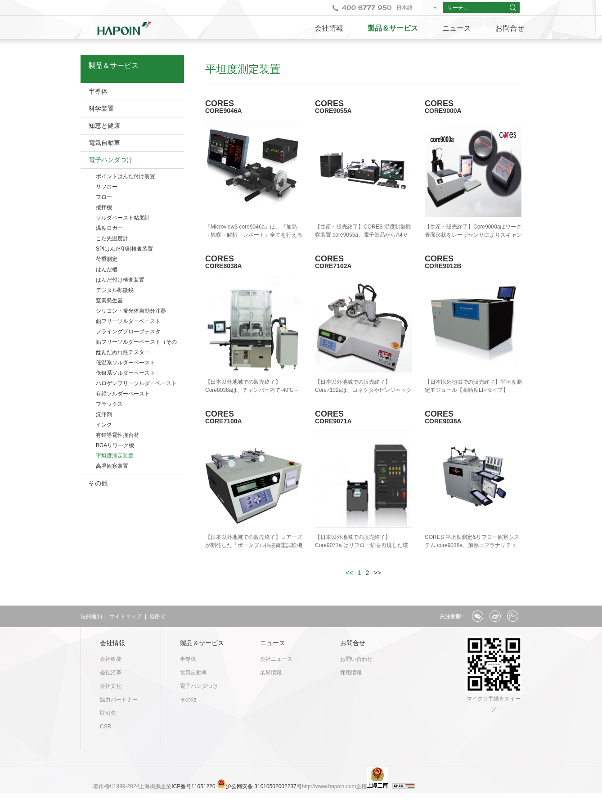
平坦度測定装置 (115, 456)
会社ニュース (276, 659)
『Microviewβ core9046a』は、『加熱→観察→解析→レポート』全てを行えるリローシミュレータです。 (253, 235)
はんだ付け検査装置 (120, 280)
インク (104, 425)
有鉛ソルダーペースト (123, 394)
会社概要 (110, 659)
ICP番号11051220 (194, 786)
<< (349, 572)
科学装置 (101, 108)
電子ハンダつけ (111, 159)
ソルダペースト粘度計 (123, 218)
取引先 (108, 713)
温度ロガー (109, 228)
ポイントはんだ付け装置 (125, 176)
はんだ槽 (106, 269)
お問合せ (509, 28)
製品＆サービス (393, 28)
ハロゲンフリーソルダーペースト (136, 383)
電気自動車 (104, 142)
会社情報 (328, 28)
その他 (98, 483)
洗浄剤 (104, 414)
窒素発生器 (109, 300)
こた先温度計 (112, 238)
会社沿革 (110, 672)
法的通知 (91, 616)
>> (377, 572)
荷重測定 (106, 259)
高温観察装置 (112, 466)
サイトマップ (125, 616)
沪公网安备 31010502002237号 (264, 786)
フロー (104, 197)
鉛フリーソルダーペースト (128, 321)
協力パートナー (119, 699)
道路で (157, 616)
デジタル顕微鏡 (115, 290)
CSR (105, 726)
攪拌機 (104, 207)
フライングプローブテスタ (128, 331)
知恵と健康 (104, 125)
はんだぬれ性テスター (123, 352)
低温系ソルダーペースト (125, 362)
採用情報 (351, 672)
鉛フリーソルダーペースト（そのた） (136, 343)
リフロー (106, 187)
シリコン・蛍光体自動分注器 (131, 311)
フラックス (109, 404)
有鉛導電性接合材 (117, 435)
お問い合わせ (356, 659)
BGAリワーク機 (115, 445)
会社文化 (110, 686)
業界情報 (271, 672)
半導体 (98, 91)
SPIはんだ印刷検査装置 (124, 249)
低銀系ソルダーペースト (125, 373)
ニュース (456, 28)
